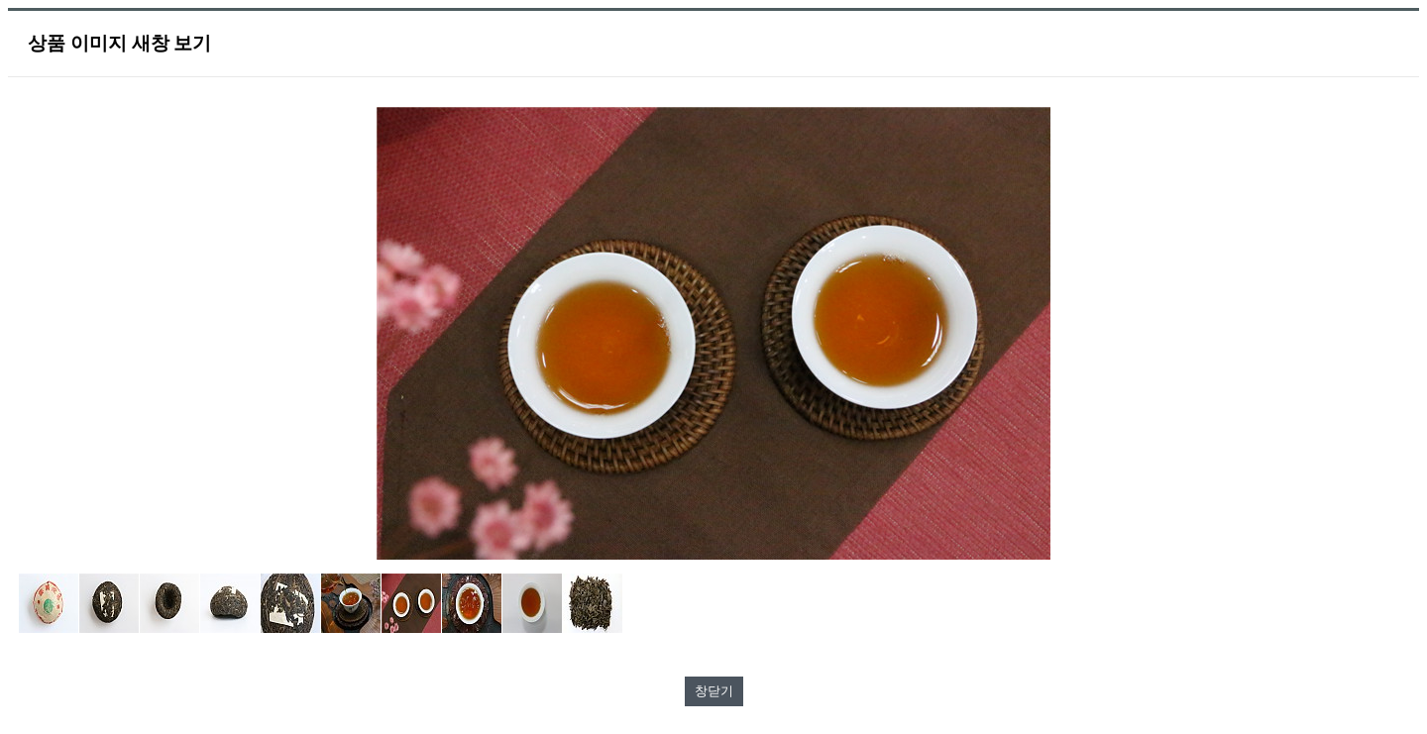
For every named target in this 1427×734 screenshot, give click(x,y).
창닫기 (714, 690)
